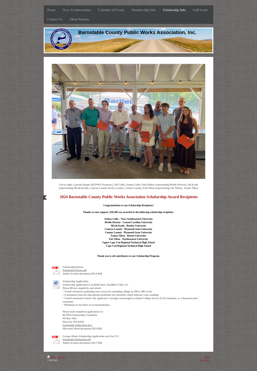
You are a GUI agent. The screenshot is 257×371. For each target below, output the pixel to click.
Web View (205, 360)
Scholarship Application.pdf (77, 339)
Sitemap (61, 357)
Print (51, 357)
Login (207, 356)
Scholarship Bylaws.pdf (75, 270)
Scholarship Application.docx (77, 325)
